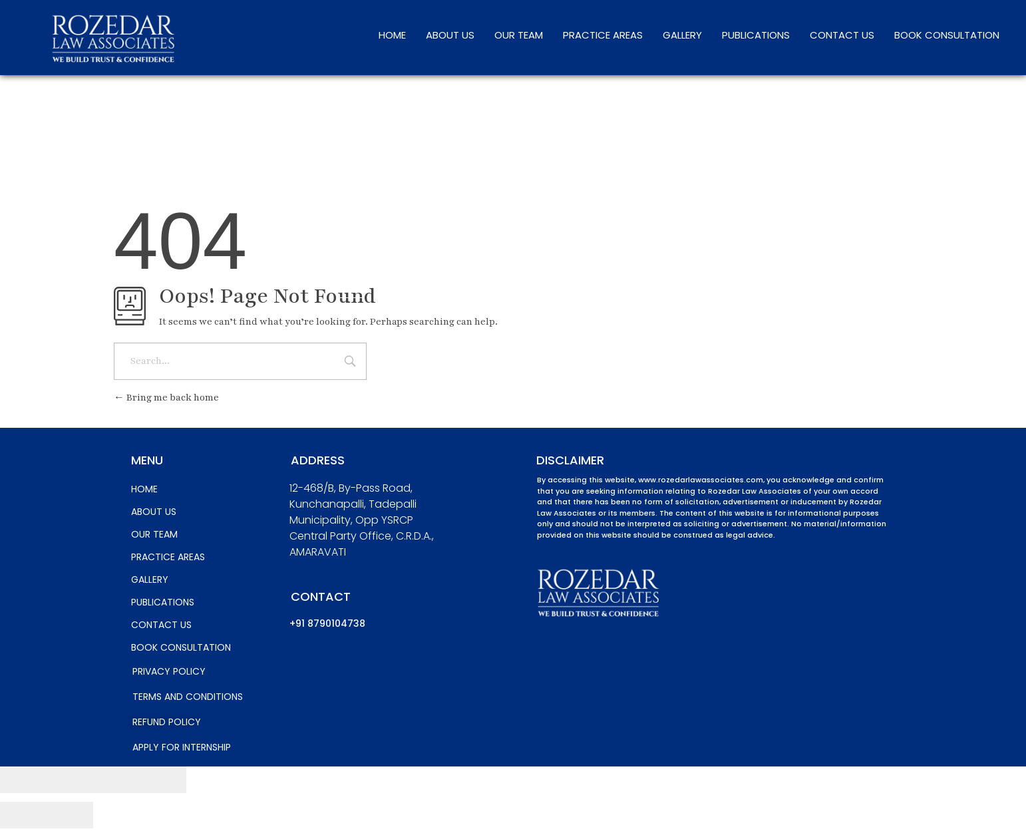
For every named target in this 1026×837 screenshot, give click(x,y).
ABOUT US (450, 35)
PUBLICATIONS (756, 35)
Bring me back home (166, 397)
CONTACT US (842, 35)
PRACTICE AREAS (603, 35)
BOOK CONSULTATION (946, 35)
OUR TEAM (518, 35)
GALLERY (682, 35)
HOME (392, 35)
